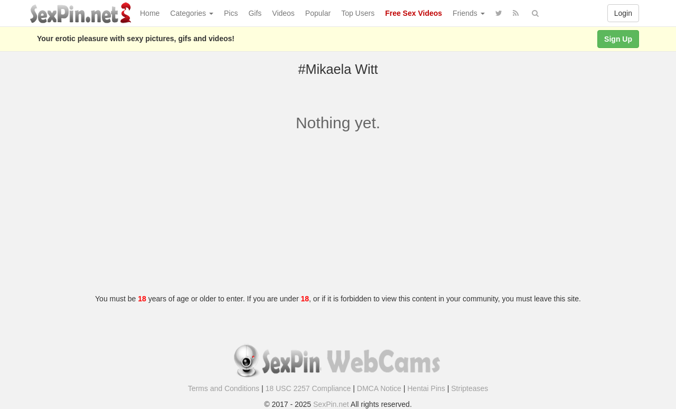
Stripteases (469, 388)
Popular (318, 13)
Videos (283, 13)
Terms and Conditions (223, 388)
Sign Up (618, 39)
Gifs (254, 13)
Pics (231, 13)
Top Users (357, 13)
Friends (469, 13)
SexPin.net (331, 404)
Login (623, 13)
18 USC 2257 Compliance (308, 388)
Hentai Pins (426, 388)
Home (149, 13)
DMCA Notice (379, 388)
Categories (191, 13)
